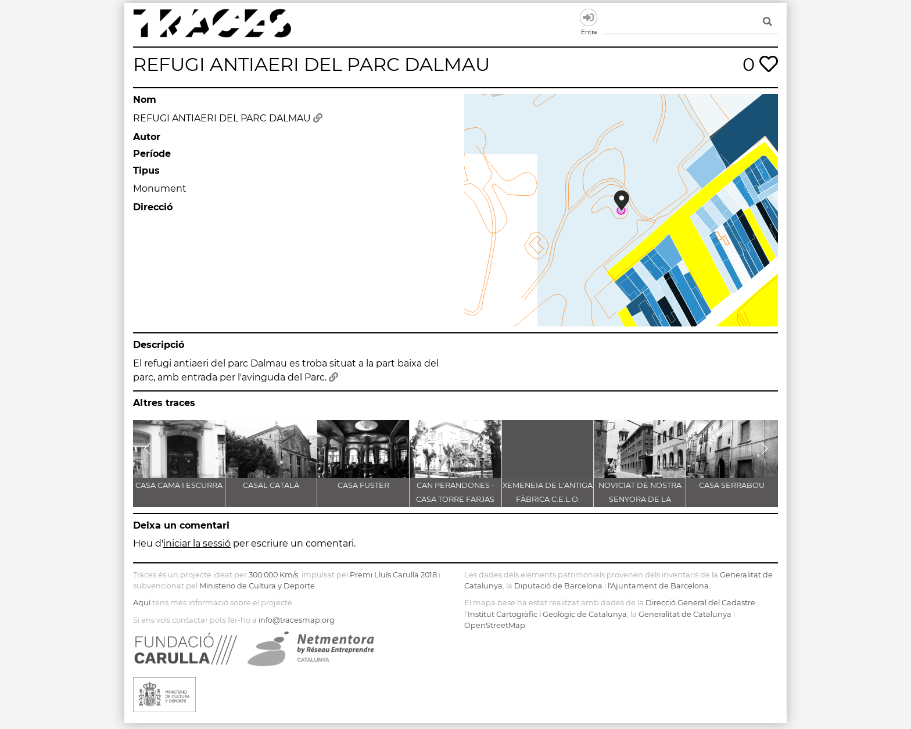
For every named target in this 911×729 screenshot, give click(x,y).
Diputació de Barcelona (558, 585)
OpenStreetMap (494, 625)
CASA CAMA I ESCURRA (179, 485)
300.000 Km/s (273, 574)
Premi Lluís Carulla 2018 (393, 574)
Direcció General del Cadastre (700, 602)
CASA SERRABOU (732, 485)
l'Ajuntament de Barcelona (658, 585)
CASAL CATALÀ (271, 485)
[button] (147, 449)
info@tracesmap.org (297, 620)
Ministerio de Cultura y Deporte (257, 585)
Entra (588, 17)
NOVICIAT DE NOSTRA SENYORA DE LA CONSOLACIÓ (640, 499)
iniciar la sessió (197, 543)
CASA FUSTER (363, 485)
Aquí (141, 602)
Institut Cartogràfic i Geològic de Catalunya (547, 614)
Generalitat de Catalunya (685, 614)
